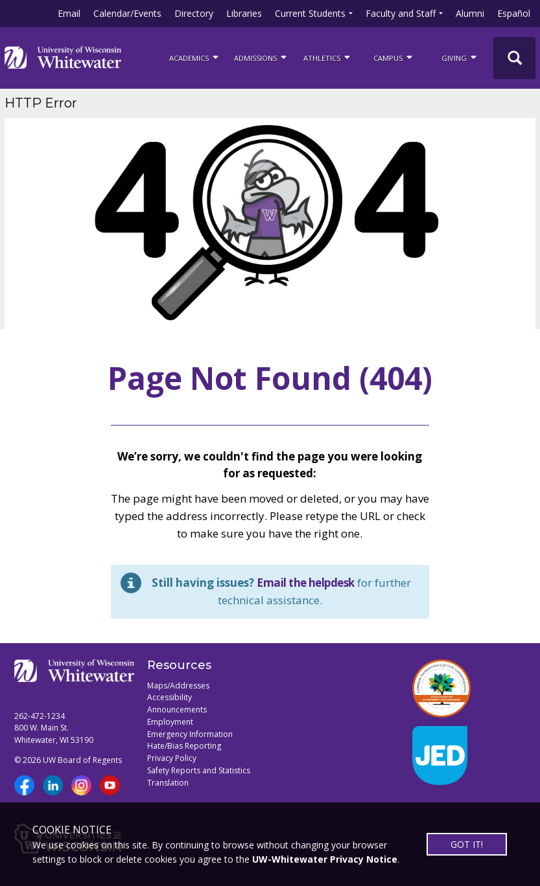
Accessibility (169, 697)
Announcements (177, 709)
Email (69, 13)
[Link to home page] (63, 57)
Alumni (470, 13)
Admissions (261, 57)
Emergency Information (190, 734)
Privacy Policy (171, 758)
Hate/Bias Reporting (184, 745)
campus (393, 57)
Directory (193, 13)
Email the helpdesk (306, 582)
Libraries (244, 13)
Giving (459, 57)
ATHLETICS (327, 57)
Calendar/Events (127, 13)
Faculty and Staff (401, 13)
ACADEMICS (194, 57)
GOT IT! (467, 844)
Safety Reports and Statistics (198, 770)
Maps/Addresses (178, 685)
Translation (168, 782)
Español (513, 13)
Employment (170, 721)
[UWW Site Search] (514, 58)
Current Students (310, 13)
